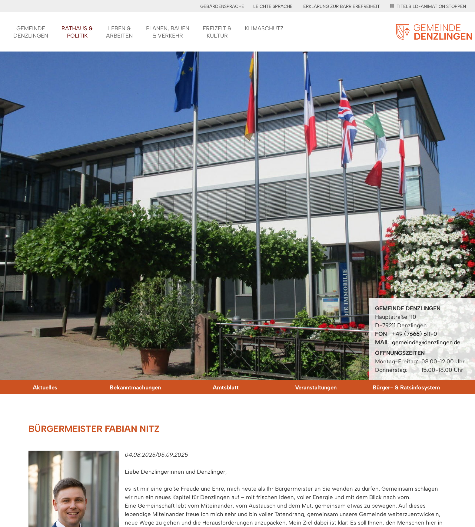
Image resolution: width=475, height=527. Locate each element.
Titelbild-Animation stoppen (428, 6)
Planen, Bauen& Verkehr (167, 32)
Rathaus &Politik (77, 32)
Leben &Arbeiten (119, 32)
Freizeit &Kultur (217, 32)
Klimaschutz (264, 28)
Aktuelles (45, 387)
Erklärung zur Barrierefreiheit (341, 6)
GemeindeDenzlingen (30, 32)
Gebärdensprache (222, 6)
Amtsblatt (226, 387)
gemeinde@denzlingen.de (426, 342)
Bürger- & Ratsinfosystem (406, 387)
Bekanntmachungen (135, 387)
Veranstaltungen (316, 387)
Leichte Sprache (273, 6)
